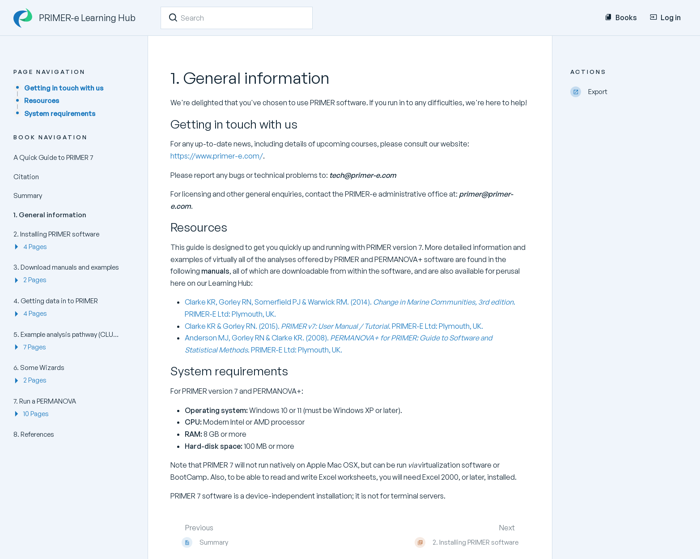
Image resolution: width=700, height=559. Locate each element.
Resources (41, 100)
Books (621, 17)
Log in (665, 17)
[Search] (173, 17)
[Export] (628, 92)
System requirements (59, 113)
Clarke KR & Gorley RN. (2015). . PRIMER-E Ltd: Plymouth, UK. (334, 326)
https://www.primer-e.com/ (216, 155)
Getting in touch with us (63, 88)
